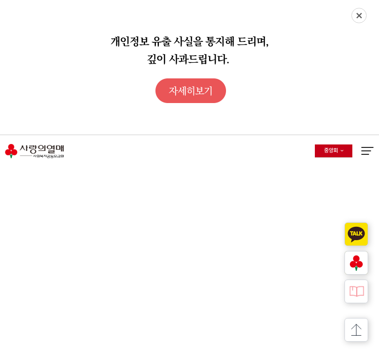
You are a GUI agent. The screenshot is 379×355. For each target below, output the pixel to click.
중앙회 (338, 152)
